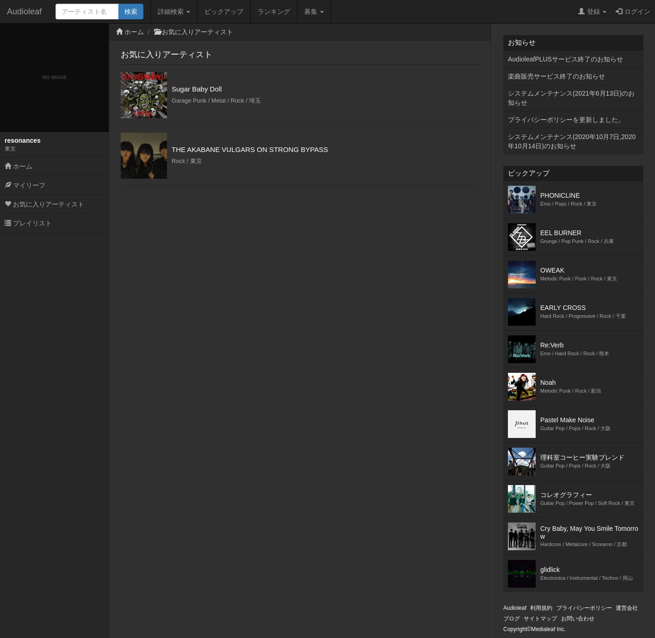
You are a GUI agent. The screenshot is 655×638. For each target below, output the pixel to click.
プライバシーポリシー (584, 608)
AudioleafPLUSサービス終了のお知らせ (565, 59)
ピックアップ (223, 11)
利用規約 (541, 608)
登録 (592, 11)
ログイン (633, 11)
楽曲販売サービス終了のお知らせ (556, 76)
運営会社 (627, 608)
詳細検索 (174, 11)
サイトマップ (540, 618)
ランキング (274, 11)
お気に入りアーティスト (44, 204)
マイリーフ (25, 185)
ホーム (18, 166)
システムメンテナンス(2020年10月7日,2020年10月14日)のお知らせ (572, 141)
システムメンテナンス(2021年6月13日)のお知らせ (571, 98)
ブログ (511, 618)
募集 (314, 11)
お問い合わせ (577, 618)
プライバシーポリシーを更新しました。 (566, 119)
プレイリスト (28, 223)
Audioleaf (24, 11)
